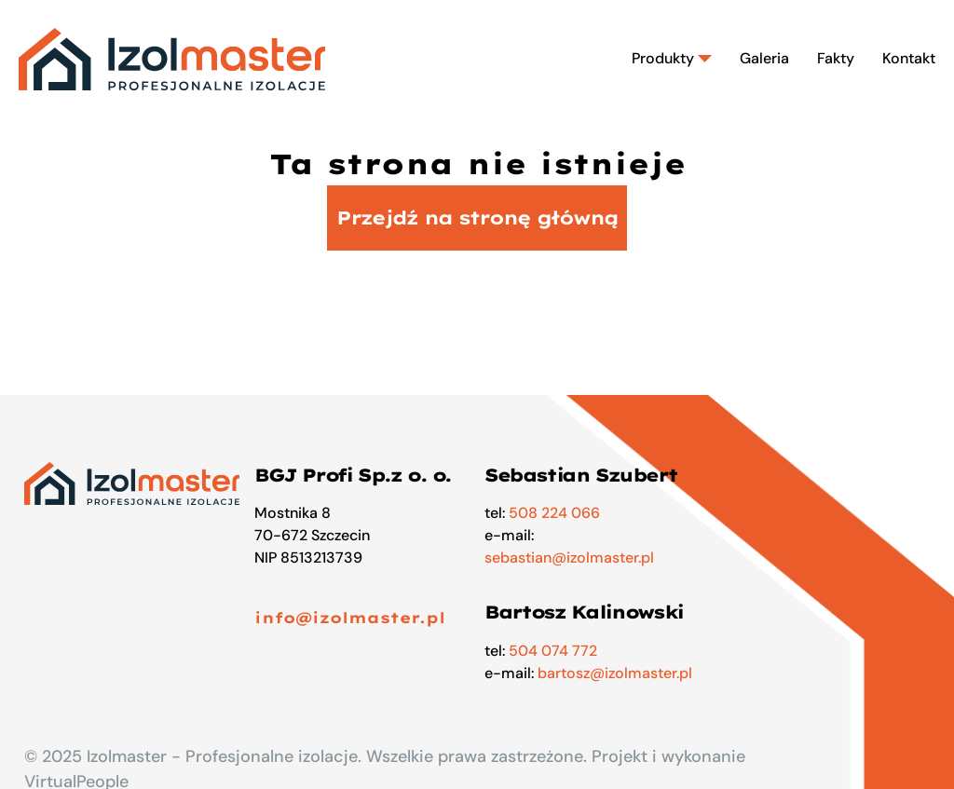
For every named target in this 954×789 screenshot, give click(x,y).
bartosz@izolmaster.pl (615, 673)
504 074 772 (553, 650)
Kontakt (908, 58)
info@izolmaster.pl (349, 617)
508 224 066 (554, 513)
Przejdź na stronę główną (477, 217)
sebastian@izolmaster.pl (569, 557)
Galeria (764, 58)
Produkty (672, 58)
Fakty (835, 58)
